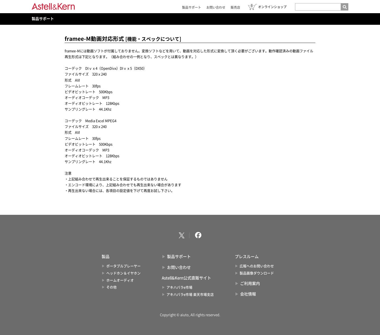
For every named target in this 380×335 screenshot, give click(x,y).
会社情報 (248, 294)
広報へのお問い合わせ (257, 266)
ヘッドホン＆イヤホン (123, 273)
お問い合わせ (215, 7)
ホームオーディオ (120, 280)
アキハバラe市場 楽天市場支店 (190, 294)
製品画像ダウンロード (257, 273)
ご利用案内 (250, 283)
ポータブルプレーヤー (123, 266)
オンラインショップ (272, 6)
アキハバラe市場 (179, 287)
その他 (111, 287)
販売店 (235, 7)
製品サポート (191, 7)
